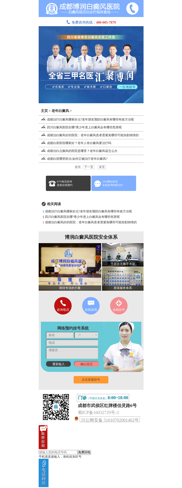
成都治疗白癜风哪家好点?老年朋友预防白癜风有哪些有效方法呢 (86, 119)
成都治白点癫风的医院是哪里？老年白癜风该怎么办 (78, 151)
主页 (44, 111)
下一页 (88, 167)
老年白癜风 (60, 111)
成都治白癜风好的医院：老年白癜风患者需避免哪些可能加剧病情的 (89, 135)
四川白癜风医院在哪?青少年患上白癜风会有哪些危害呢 (80, 127)
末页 (102, 167)
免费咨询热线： (91, 22)
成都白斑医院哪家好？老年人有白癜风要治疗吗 (75, 143)
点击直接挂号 (91, 379)
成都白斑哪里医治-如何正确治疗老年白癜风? (73, 158)
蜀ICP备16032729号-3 (98, 412)
